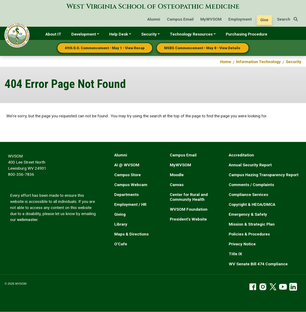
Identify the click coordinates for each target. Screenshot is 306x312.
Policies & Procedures (249, 234)
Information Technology (258, 61)
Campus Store (127, 174)
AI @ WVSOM (126, 165)
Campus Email (180, 19)
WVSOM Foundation (189, 209)
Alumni (153, 19)
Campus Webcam (130, 184)
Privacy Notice (242, 244)
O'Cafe (120, 244)
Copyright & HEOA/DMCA (252, 204)
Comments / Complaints (251, 184)
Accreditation (241, 155)
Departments (126, 194)
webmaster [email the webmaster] (27, 219)
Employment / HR (130, 204)
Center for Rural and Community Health (189, 197)
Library (120, 224)
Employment (240, 19)
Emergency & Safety (248, 214)
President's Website (188, 219)
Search (289, 19)
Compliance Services (248, 194)
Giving (120, 214)
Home (225, 61)
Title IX (235, 253)
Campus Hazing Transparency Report (263, 174)
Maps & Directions (131, 234)
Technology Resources (191, 34)
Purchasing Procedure (246, 34)
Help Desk (118, 34)
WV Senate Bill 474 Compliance (258, 264)
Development (83, 34)
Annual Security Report (250, 165)
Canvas (177, 184)
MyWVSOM (211, 19)
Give (264, 19)
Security (149, 34)
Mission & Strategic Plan (252, 224)
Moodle (177, 174)
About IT (53, 34)
